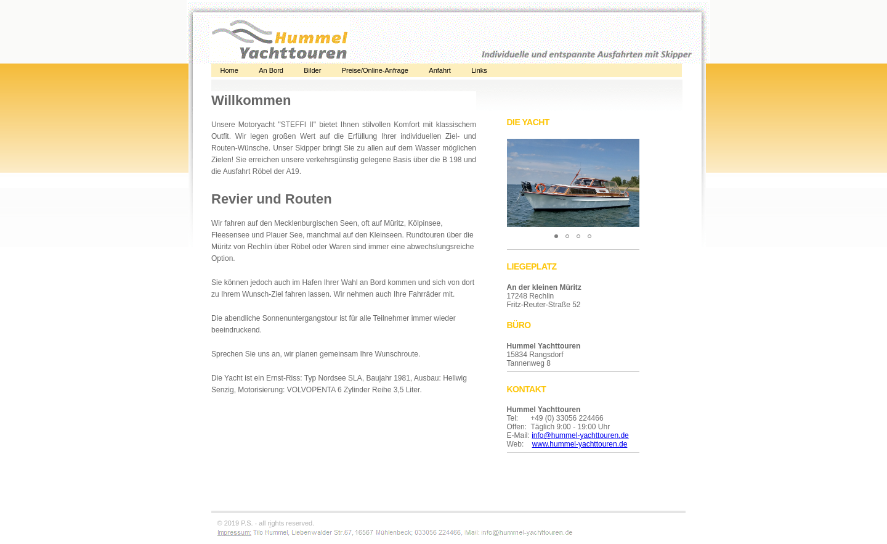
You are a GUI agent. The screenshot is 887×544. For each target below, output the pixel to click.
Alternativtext (343, 301)
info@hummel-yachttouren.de (580, 435)
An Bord (271, 70)
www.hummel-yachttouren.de (580, 444)
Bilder (312, 70)
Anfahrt (439, 70)
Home (229, 70)
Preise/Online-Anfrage (375, 70)
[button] (628, 150)
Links (479, 70)
